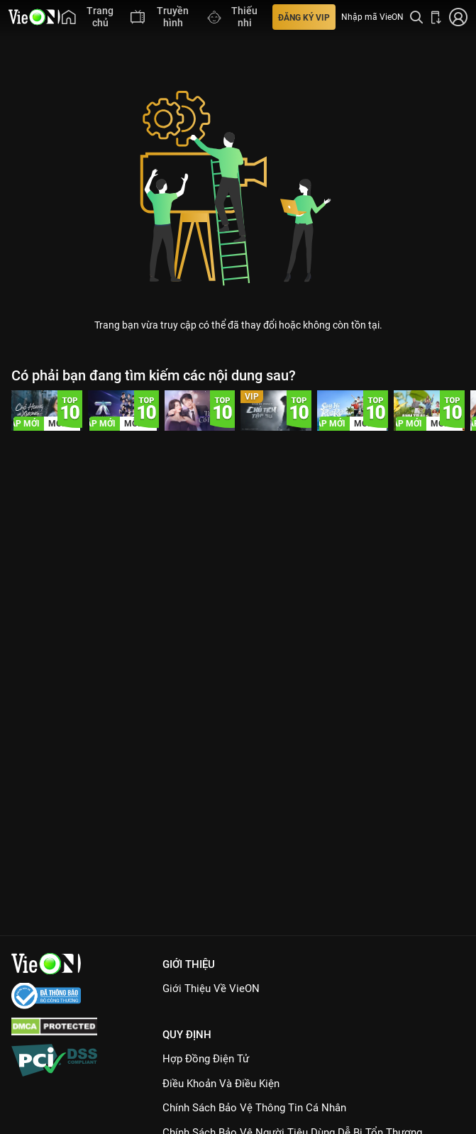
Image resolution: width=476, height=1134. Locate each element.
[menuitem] (89, 17)
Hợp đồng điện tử (205, 1058)
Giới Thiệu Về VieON (211, 988)
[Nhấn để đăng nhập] (458, 17)
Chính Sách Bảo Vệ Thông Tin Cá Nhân (254, 1107)
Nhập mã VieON (372, 17)
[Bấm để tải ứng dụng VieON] (436, 17)
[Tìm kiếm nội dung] (416, 17)
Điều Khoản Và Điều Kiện (220, 1083)
